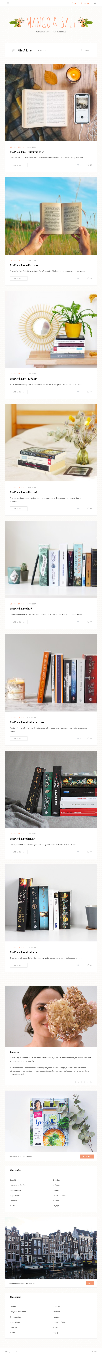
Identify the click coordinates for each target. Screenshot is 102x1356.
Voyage (56, 1206)
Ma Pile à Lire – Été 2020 (24, 265)
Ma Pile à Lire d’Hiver (22, 838)
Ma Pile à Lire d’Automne (24, 952)
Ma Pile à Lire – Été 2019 (23, 378)
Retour (86, 50)
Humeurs (56, 1190)
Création (56, 1185)
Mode (12, 1206)
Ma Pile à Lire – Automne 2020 (27, 151)
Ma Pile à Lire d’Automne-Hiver (28, 722)
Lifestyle (13, 1200)
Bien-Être (56, 1180)
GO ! (90, 1283)
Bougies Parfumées (18, 1185)
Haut (94, 1351)
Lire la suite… (19, 165)
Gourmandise (15, 1190)
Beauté (13, 1180)
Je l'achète (87, 1156)
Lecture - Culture (17, 147)
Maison (56, 1200)
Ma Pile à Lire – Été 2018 (23, 492)
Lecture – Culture (60, 1195)
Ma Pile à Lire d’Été (21, 608)
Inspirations (15, 1195)
